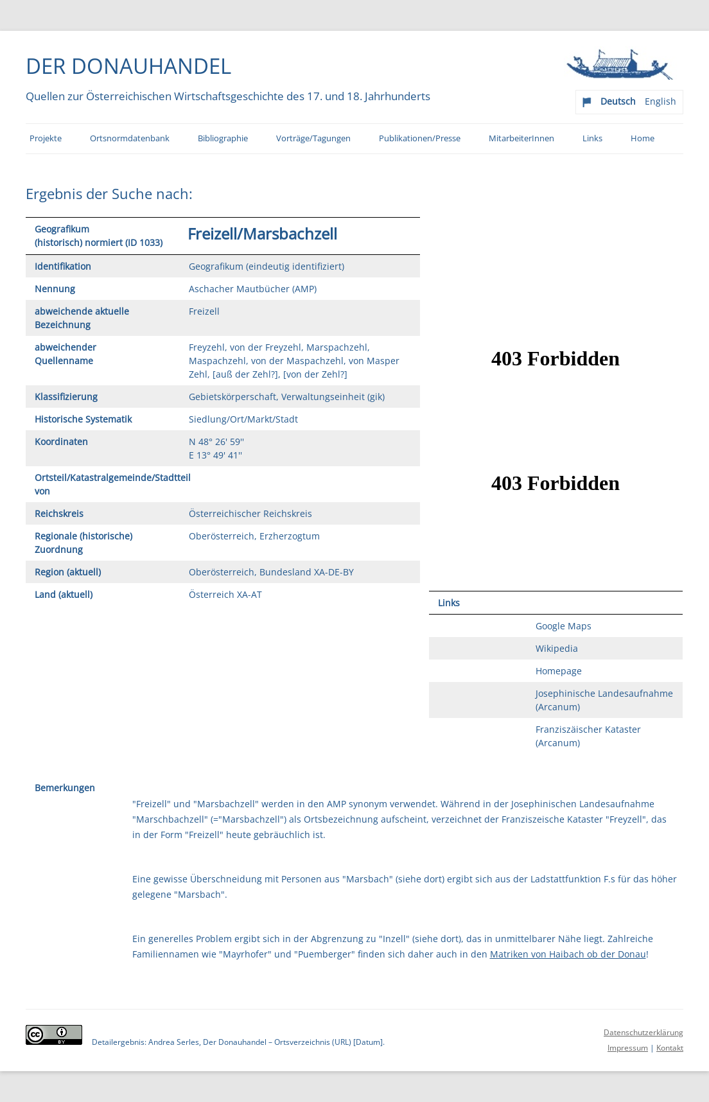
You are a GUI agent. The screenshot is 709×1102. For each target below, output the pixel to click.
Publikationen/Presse (419, 138)
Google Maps (563, 626)
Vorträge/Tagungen (313, 138)
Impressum (628, 1047)
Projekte (46, 138)
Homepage (559, 671)
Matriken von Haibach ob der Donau (568, 954)
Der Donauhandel (128, 65)
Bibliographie (223, 138)
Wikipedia (557, 648)
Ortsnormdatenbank (130, 138)
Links (592, 138)
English (660, 101)
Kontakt (669, 1047)
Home (642, 138)
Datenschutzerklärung (643, 1032)
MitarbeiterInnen (521, 138)
